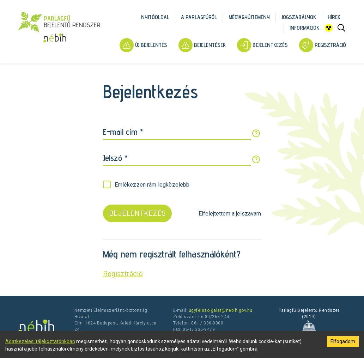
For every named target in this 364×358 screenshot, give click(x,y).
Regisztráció (322, 45)
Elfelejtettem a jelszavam (230, 213)
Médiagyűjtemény (249, 17)
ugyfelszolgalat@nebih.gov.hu (221, 310)
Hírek (334, 17)
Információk (304, 27)
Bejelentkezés (262, 45)
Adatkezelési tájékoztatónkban (40, 341)
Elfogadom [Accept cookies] (342, 341)
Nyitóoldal (155, 17)
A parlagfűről (199, 17)
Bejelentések (202, 45)
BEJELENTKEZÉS (137, 213)
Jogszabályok (298, 17)
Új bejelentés (143, 45)
